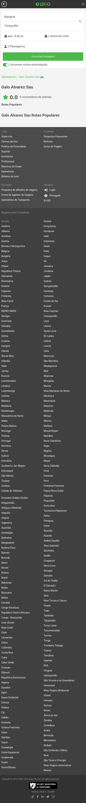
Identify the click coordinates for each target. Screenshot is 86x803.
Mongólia (49, 381)
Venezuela (49, 685)
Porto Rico (49, 505)
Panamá (48, 475)
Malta (4, 420)
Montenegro (8, 411)
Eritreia (5, 702)
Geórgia (5, 316)
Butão (4, 587)
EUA (46, 665)
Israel (47, 246)
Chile (4, 632)
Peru (46, 480)
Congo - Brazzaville (11, 617)
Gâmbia (5, 737)
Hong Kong (50, 226)
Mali (46, 371)
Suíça (4, 261)
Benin (4, 562)
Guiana (47, 221)
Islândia (5, 361)
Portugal (6, 440)
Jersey (4, 371)
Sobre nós (6, 136)
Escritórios (7, 156)
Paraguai (48, 520)
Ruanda (48, 535)
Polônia (5, 435)
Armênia (5, 236)
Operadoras (7, 171)
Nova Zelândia (51, 465)
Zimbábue (49, 725)
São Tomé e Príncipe (55, 760)
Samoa (47, 705)
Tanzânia (48, 655)
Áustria (5, 241)
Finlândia (6, 296)
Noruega (6, 430)
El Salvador (50, 585)
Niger (46, 445)
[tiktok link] (33, 796)
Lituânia (5, 386)
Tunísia (47, 635)
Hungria (5, 346)
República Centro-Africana (15, 612)
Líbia (46, 351)
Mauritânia (49, 401)
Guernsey (6, 321)
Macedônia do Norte (12, 415)
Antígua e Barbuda (11, 507)
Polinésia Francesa (54, 485)
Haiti (46, 236)
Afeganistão (7, 502)
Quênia (47, 281)
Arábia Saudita (51, 540)
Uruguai (48, 670)
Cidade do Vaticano (11, 490)
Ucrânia (5, 485)
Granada (5, 722)
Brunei (4, 567)
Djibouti (5, 672)
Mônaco (5, 401)
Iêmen (47, 710)
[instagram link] (53, 796)
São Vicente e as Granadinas (59, 680)
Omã (46, 470)
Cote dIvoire (7, 622)
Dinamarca (7, 281)
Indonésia (49, 241)
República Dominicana (13, 677)
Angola (5, 517)
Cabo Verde (7, 662)
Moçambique (51, 430)
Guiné (4, 742)
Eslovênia (6, 460)
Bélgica (5, 251)
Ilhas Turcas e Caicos (55, 600)
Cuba (4, 657)
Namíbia (48, 435)
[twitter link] (47, 796)
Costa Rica (7, 652)
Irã (45, 261)
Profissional (7, 161)
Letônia (5, 396)
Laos (46, 321)
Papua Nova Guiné (54, 490)
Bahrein (5, 552)
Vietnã (47, 695)
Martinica (49, 396)
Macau (47, 386)
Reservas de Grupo (11, 166)
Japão (47, 276)
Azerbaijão (7, 532)
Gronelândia (7, 331)
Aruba (47, 730)
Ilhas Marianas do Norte (57, 391)
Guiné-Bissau (8, 767)
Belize (4, 597)
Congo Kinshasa (10, 607)
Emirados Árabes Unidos (14, 497)
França (5, 306)
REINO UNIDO (8, 311)
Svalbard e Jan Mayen (13, 465)
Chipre (4, 266)
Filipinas (48, 495)
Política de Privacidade (13, 146)
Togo (46, 610)
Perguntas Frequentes (55, 136)
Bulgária (5, 256)
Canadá (5, 602)
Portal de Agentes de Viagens (17, 194)
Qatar (47, 525)
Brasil (4, 577)
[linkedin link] (42, 796)
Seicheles (49, 550)
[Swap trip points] (80, 21)
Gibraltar (6, 326)
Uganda (48, 660)
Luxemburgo (8, 391)
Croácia (5, 341)
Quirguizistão (51, 286)
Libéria (47, 341)
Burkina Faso (8, 547)
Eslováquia (7, 470)
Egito (4, 692)
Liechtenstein (8, 381)
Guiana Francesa (10, 727)
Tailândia (48, 615)
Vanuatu (48, 700)
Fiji (3, 712)
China (4, 642)
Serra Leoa (49, 565)
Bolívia (4, 572)
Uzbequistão (50, 675)
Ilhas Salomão (51, 545)
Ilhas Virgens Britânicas (56, 690)
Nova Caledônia (52, 440)
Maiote (47, 770)
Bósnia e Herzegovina (13, 246)
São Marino (7, 475)
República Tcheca (10, 271)
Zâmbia (48, 720)
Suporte (5, 151)
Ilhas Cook (7, 627)
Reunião (48, 530)
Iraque (47, 256)
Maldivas (48, 411)
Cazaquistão (50, 316)
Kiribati (47, 745)
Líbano (47, 326)
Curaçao (5, 667)
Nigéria (47, 450)
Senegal (48, 570)
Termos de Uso (9, 141)
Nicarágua (49, 455)
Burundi (5, 557)
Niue (46, 755)
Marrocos (49, 356)
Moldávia (6, 406)
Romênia (6, 445)
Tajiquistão (49, 620)
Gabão (4, 717)
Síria (46, 595)
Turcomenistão (52, 630)
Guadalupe (7, 747)
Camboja (48, 291)
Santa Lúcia (50, 331)
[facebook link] (37, 796)
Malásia (48, 425)
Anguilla (5, 512)
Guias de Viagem (53, 146)
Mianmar (48, 376)
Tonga (47, 640)
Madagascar (50, 366)
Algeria (5, 682)
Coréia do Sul (51, 301)
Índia (46, 251)
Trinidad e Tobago (53, 645)
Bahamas (6, 582)
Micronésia (50, 740)
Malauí (47, 415)
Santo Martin (51, 590)
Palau (47, 515)
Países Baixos (8, 425)
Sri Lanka (49, 336)
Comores (49, 296)
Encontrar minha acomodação (25, 64)
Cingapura (49, 560)
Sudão (47, 555)
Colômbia (6, 647)
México (47, 420)
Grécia (4, 336)
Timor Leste (50, 625)
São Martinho (51, 361)
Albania (5, 231)
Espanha (6, 291)
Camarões (6, 637)
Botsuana (6, 592)
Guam (4, 762)
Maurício (48, 406)
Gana (4, 732)
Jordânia (48, 271)
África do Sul (50, 715)
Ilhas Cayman (51, 311)
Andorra (5, 226)
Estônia (5, 286)
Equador (5, 687)
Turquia (5, 480)
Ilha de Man (7, 356)
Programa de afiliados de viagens (19, 189)
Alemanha (6, 276)
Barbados (6, 537)
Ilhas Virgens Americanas (57, 765)
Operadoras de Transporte (15, 199)
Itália (4, 366)
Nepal (47, 460)
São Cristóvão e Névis (55, 750)
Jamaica (48, 266)
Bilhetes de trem (10, 176)
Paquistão (49, 500)
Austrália (6, 527)
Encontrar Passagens (43, 56)
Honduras (49, 231)
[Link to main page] (43, 4)
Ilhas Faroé (7, 301)
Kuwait (47, 306)
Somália (48, 575)
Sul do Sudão (51, 580)
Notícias (48, 141)
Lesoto (47, 346)
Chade (47, 605)
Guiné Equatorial (10, 752)
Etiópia (5, 707)
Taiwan (47, 650)
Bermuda (48, 735)
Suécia (5, 455)
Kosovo (5, 376)
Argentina (6, 522)
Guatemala (7, 757)
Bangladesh (7, 542)
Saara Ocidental (9, 697)
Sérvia (4, 450)
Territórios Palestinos (55, 510)
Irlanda (5, 351)
